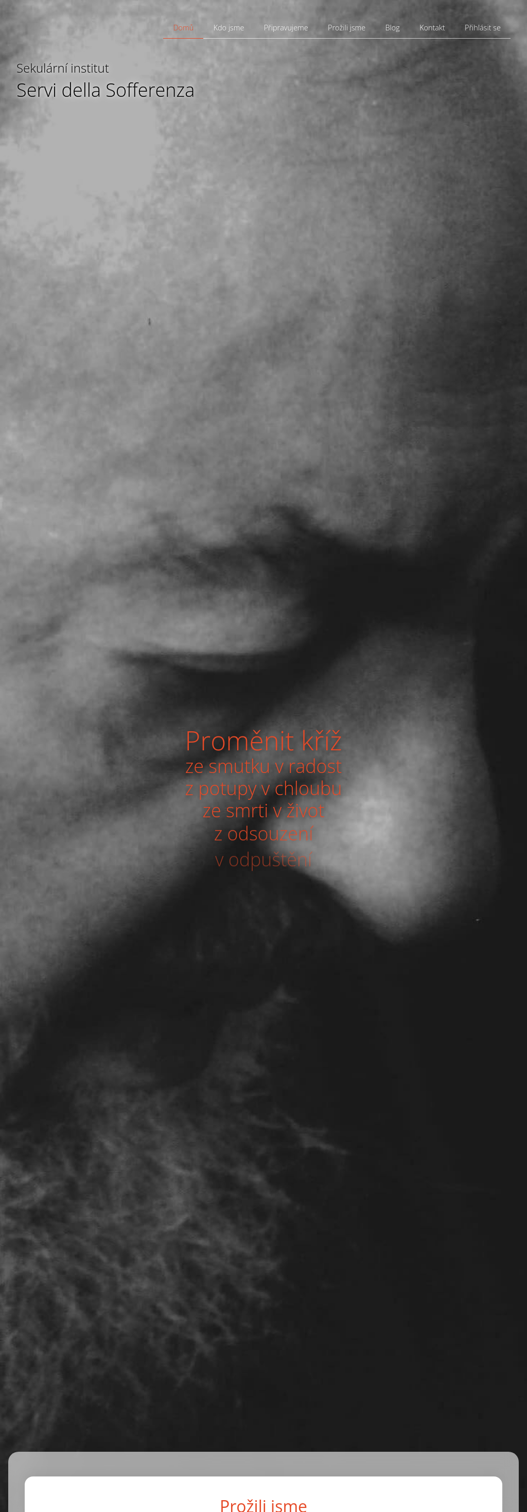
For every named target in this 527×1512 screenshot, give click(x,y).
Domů (183, 27)
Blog (392, 27)
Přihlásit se (483, 27)
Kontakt (432, 27)
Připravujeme (286, 27)
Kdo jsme (229, 27)
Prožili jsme (346, 27)
